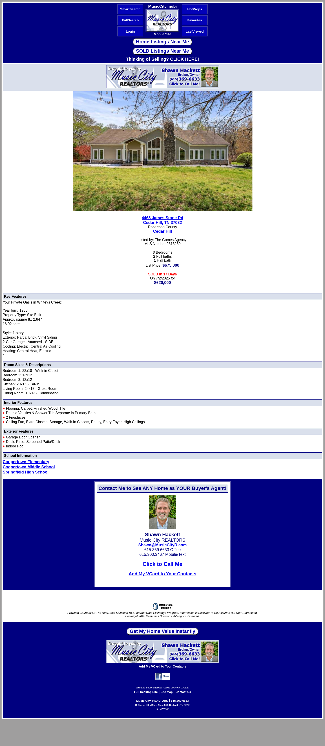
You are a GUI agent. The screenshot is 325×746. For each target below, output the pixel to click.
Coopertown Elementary (26, 462)
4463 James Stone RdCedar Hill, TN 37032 (162, 220)
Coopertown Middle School (29, 467)
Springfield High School (26, 472)
